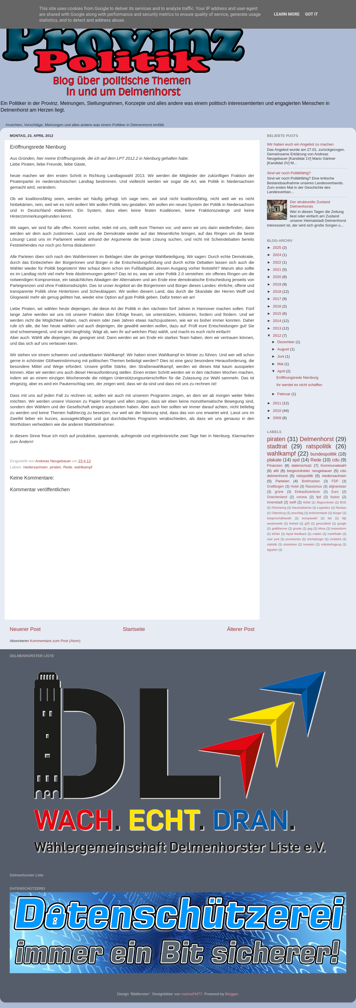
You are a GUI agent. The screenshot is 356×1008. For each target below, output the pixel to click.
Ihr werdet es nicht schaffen (299, 385)
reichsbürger (315, 539)
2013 (277, 328)
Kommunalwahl (333, 465)
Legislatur (323, 507)
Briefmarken (311, 481)
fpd (318, 497)
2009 (277, 418)
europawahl (309, 518)
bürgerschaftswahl (279, 518)
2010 (277, 411)
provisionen (293, 539)
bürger (337, 513)
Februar (284, 394)
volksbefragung (331, 544)
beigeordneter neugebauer (309, 471)
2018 (277, 291)
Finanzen (275, 465)
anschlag (297, 513)
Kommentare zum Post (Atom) (55, 641)
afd (276, 471)
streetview (290, 544)
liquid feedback (296, 533)
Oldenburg (279, 513)
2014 (277, 321)
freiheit (293, 523)
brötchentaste (318, 513)
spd (296, 459)
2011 (277, 403)
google (341, 523)
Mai (281, 364)
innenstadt (275, 502)
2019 (277, 284)
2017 (277, 299)
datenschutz (301, 465)
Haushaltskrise (302, 507)
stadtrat (277, 446)
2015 (277, 313)
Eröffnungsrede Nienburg (297, 377)
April (281, 371)
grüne (279, 492)
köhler (276, 533)
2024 (277, 255)
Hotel (294, 486)
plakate (274, 459)
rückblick (335, 539)
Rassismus (313, 486)
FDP (335, 481)
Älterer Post (240, 629)
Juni (281, 356)
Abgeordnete (325, 502)
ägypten (272, 549)
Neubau (341, 507)
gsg (310, 528)
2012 (277, 335)
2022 (277, 262)
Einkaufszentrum (307, 492)
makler (317, 533)
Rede (67, 467)
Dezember (286, 342)
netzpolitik (304, 476)
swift (293, 502)
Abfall (306, 502)
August (283, 349)
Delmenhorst (317, 439)
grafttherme (279, 528)
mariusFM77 (191, 994)
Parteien (282, 481)
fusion (334, 497)
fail (330, 518)
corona (301, 497)
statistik (272, 544)
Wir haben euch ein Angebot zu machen (300, 144)
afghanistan (337, 486)
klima (321, 528)
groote (297, 528)
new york (273, 539)
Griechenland (277, 497)
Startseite (134, 629)
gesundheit (323, 523)
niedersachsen (35, 467)
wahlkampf (83, 467)
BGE (343, 502)
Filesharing (279, 507)
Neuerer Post (25, 629)
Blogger (231, 994)
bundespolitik (323, 453)
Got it (311, 14)
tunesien (309, 544)
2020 (277, 277)
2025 (277, 247)
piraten (55, 467)
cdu (335, 459)
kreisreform (338, 528)
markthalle (335, 533)
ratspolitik (318, 446)
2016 (277, 306)
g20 (307, 523)
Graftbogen (275, 486)
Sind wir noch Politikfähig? (289, 173)
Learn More (287, 14)
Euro (334, 492)
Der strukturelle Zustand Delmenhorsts (310, 204)
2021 (277, 269)
